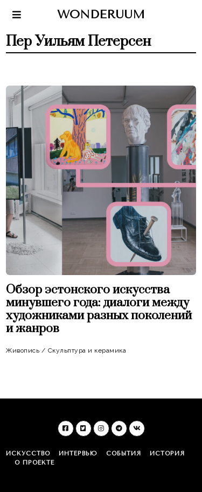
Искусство (28, 453)
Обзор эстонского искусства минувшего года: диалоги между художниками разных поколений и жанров (99, 309)
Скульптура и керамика (87, 350)
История (167, 453)
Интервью (78, 453)
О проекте (34, 462)
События (123, 453)
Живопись (22, 350)
